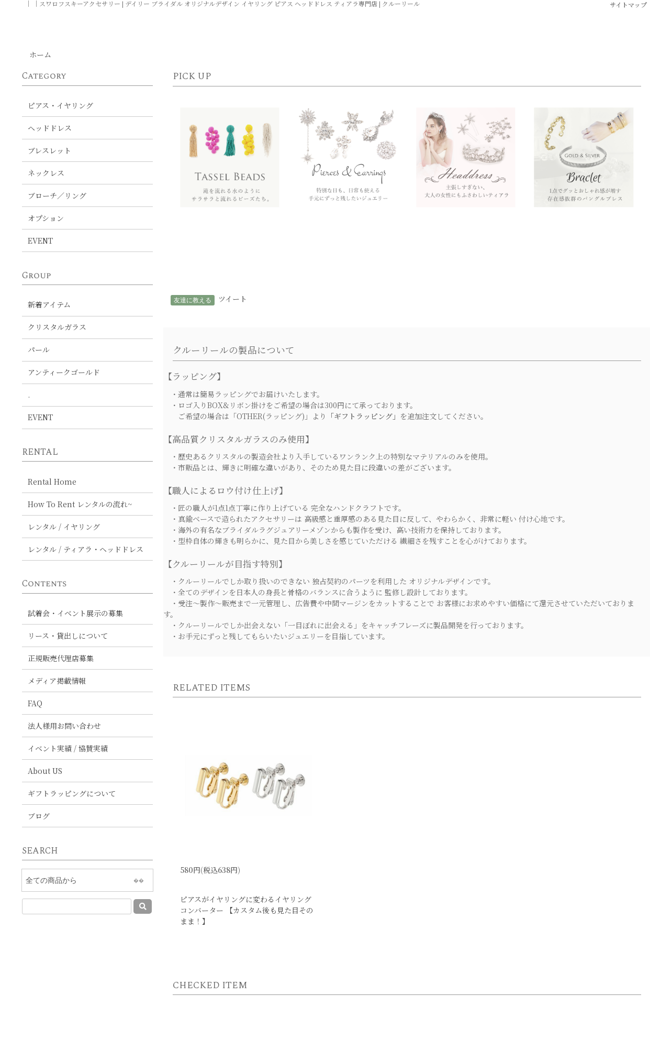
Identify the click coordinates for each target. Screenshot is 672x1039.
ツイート (232, 298)
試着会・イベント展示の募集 (75, 613)
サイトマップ (628, 4)
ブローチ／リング (57, 195)
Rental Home (52, 481)
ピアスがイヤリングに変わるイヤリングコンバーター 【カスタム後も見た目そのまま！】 (246, 910)
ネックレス (46, 173)
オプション (46, 218)
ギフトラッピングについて (72, 793)
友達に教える (192, 300)
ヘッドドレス (50, 128)
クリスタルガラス (57, 327)
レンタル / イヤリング (64, 526)
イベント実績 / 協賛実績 (68, 748)
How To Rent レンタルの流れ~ (80, 504)
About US (45, 770)
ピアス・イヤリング (60, 105)
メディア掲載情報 (57, 680)
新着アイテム (49, 304)
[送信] (142, 906)
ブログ (39, 816)
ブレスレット (49, 150)
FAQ (35, 703)
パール (39, 349)
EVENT (40, 240)
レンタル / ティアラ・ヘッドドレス (85, 549)
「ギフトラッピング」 (363, 416)
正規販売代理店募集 (61, 658)
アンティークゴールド (64, 372)
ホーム (40, 54)
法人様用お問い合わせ (64, 725)
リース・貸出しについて (68, 635)
